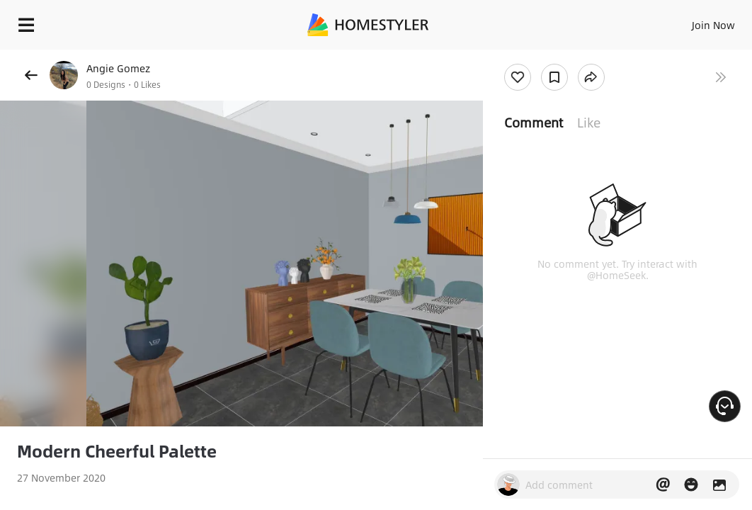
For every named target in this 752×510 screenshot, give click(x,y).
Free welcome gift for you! (544, 57)
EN (667, 21)
